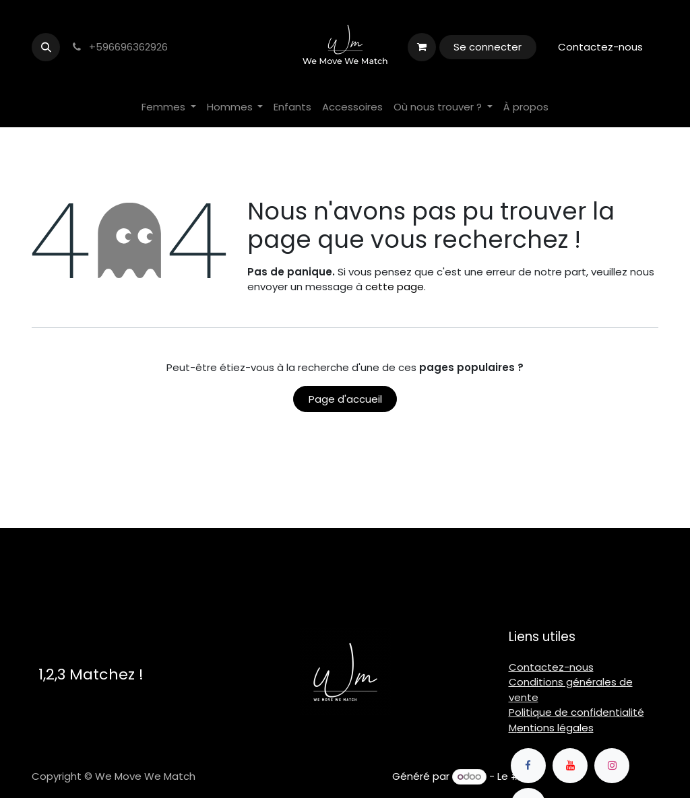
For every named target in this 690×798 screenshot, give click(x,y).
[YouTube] (570, 765)
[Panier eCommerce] (422, 47)
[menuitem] (168, 107)
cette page (394, 286)
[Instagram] (611, 765)
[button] (46, 47)
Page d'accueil (345, 399)
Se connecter (487, 47)
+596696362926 (119, 47)
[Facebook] (528, 765)
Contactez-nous (600, 47)
